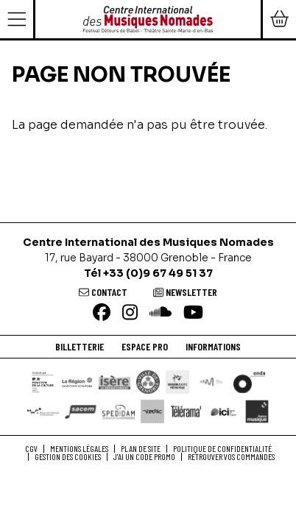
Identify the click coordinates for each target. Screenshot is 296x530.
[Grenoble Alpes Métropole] (177, 382)
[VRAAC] (152, 411)
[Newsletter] (185, 292)
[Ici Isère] (223, 411)
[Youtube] (193, 313)
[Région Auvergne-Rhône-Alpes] (77, 381)
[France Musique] (257, 411)
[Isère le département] (114, 381)
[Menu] (17, 19)
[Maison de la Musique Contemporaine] (43, 411)
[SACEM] (80, 411)
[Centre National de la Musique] (211, 382)
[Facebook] (101, 313)
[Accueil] (148, 18)
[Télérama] (186, 411)
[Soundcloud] (160, 313)
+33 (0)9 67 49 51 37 (158, 273)
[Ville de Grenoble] (148, 382)
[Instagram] (130, 313)
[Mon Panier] (278, 19)
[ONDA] (249, 382)
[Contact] (103, 292)
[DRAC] (43, 382)
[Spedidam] (118, 411)
